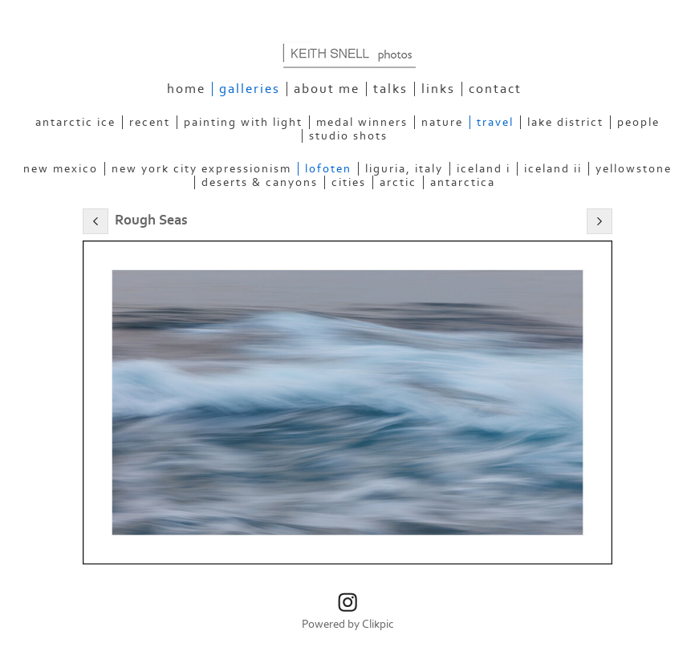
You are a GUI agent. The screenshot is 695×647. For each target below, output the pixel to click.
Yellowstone (633, 169)
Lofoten (328, 169)
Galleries (249, 89)
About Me (327, 89)
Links (438, 89)
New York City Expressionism (201, 169)
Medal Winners (362, 122)
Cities (348, 182)
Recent (149, 122)
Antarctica (462, 182)
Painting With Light (243, 122)
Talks (390, 89)
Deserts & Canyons (259, 182)
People (638, 122)
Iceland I (483, 169)
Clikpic (378, 624)
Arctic (398, 182)
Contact (495, 89)
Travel (495, 122)
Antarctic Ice (75, 122)
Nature (442, 122)
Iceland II (553, 169)
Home (186, 89)
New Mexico (60, 169)
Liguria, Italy (404, 169)
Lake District (565, 122)
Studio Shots (348, 136)
